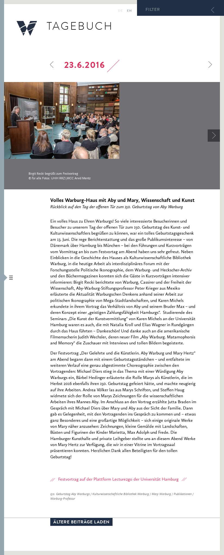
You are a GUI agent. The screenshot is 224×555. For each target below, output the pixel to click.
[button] (2, 277)
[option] (112, 135)
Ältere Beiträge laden (81, 522)
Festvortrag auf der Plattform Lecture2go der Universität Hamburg (118, 479)
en (129, 11)
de (120, 11)
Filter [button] (152, 10)
